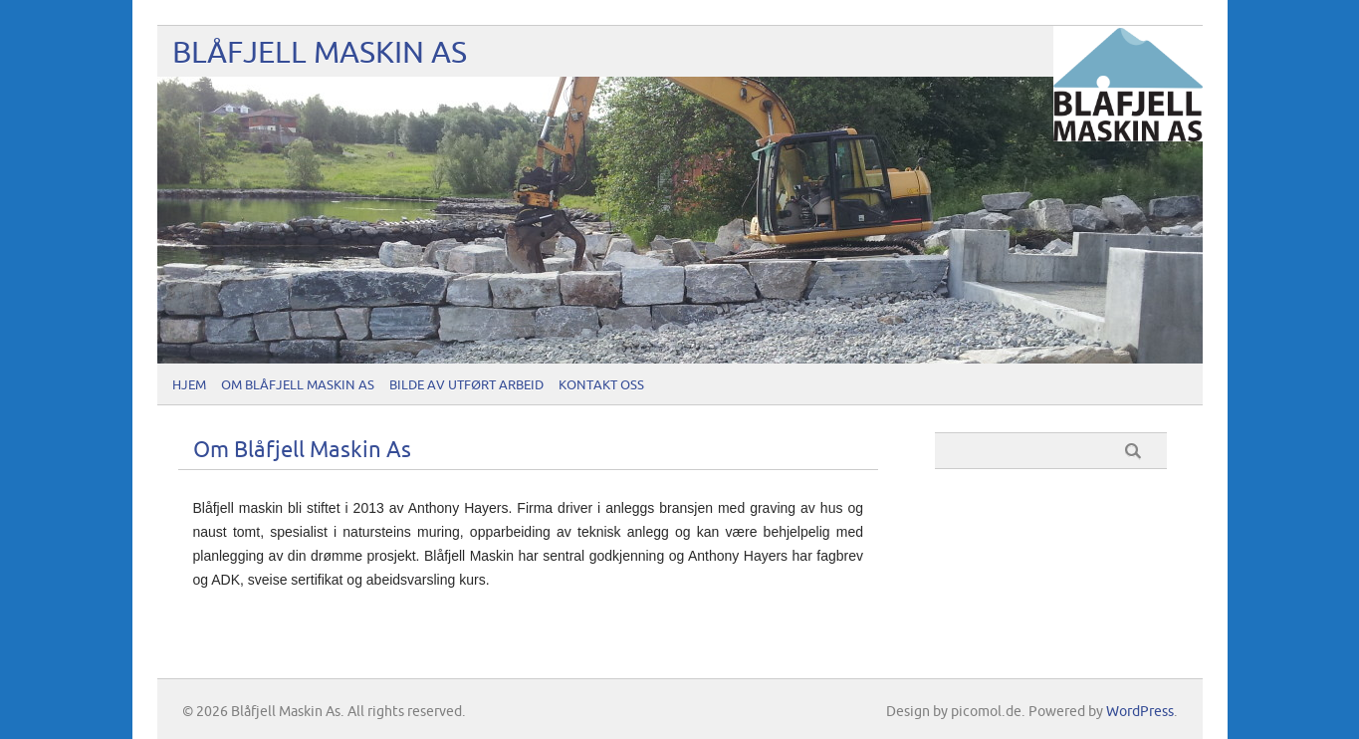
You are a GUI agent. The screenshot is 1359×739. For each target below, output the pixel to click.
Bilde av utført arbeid (466, 385)
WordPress (1140, 711)
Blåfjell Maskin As (319, 53)
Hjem (189, 385)
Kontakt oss (601, 385)
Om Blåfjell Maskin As (297, 385)
